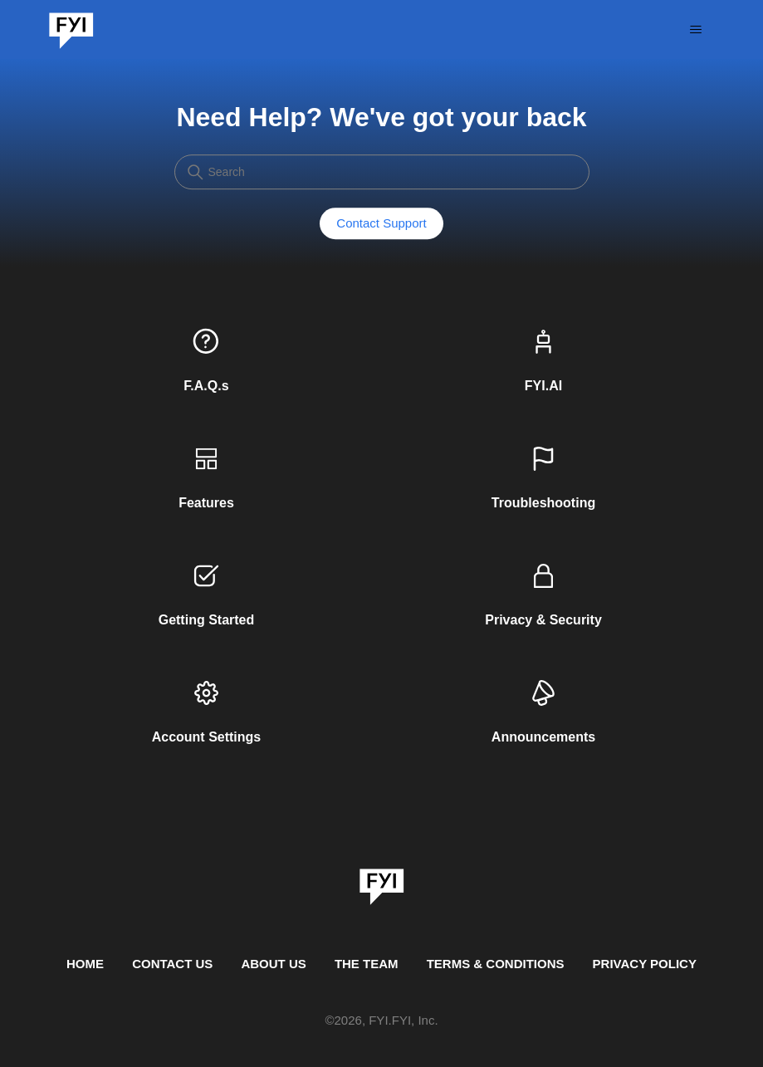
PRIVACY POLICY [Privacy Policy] (645, 964)
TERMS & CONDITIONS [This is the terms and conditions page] (496, 964)
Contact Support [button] (381, 224)
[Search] (382, 171)
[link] (382, 881)
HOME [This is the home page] (85, 964)
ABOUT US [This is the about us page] (273, 964)
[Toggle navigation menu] (695, 30)
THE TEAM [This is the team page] (367, 964)
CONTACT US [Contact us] (172, 964)
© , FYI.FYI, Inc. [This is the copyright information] (381, 1020)
